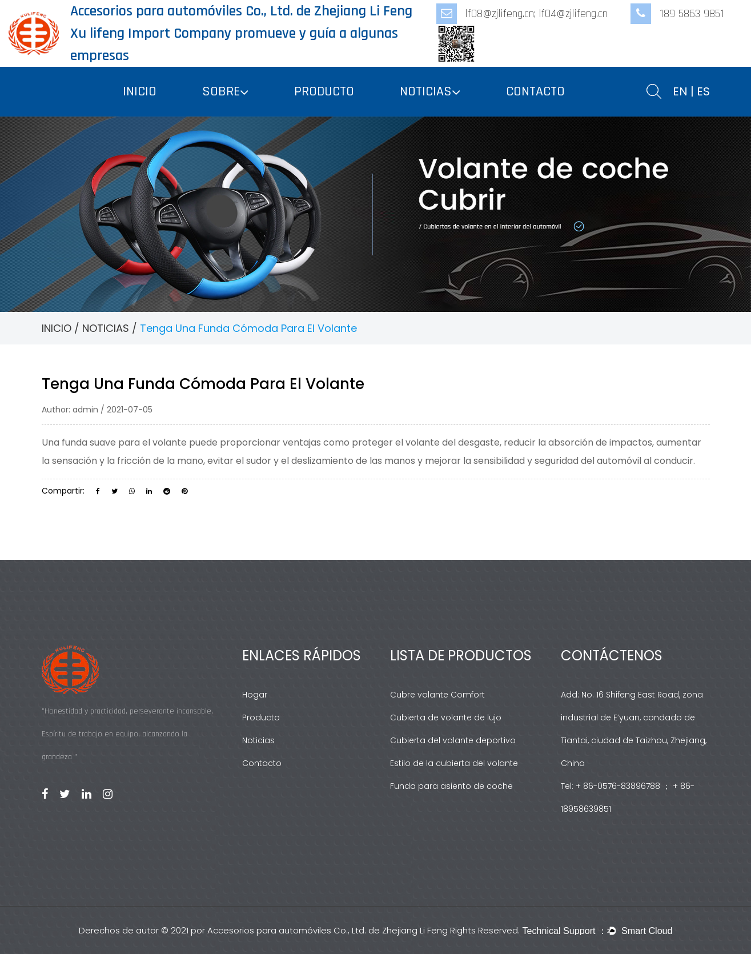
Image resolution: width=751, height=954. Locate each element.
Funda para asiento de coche (451, 786)
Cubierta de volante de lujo (445, 717)
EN (680, 91)
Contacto (262, 763)
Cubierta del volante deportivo (453, 740)
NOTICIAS (426, 91)
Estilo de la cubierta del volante (454, 763)
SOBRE (221, 91)
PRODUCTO (324, 91)
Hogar (254, 694)
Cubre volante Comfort (437, 694)
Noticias (258, 740)
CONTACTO (535, 91)
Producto (261, 717)
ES (703, 91)
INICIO (139, 91)
